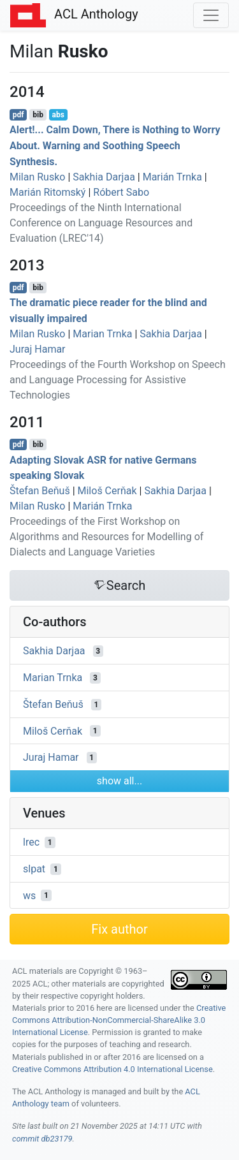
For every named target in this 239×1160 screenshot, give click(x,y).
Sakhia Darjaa (104, 177)
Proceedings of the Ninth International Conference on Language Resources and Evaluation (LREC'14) (101, 223)
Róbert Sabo (121, 192)
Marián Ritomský (47, 192)
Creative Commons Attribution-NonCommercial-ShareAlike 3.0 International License (119, 1020)
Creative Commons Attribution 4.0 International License (112, 1069)
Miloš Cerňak (107, 491)
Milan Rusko (37, 177)
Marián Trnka (172, 177)
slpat (34, 869)
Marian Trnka (102, 334)
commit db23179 (42, 1138)
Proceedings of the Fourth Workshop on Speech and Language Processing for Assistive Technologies (118, 379)
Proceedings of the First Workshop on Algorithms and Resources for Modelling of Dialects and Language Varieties (106, 536)
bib (38, 114)
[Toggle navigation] (211, 15)
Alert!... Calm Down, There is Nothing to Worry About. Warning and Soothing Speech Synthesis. (115, 146)
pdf (18, 114)
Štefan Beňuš (40, 491)
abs (58, 114)
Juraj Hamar (38, 349)
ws (29, 895)
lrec (31, 842)
